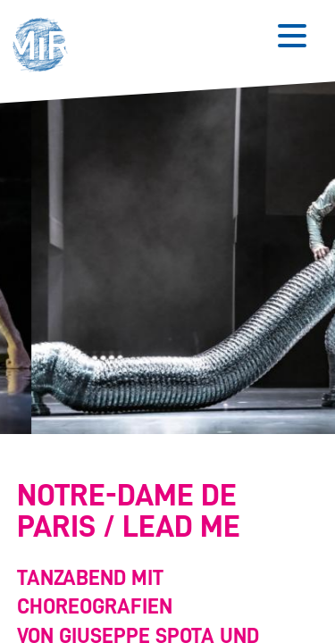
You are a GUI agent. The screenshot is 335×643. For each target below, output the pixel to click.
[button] (45, 47)
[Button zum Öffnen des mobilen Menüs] (292, 35)
